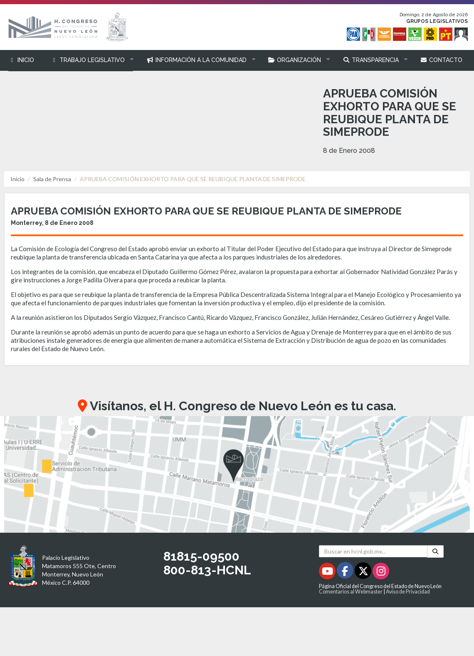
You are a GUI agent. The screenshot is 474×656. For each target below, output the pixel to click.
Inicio (17, 178)
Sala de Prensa (52, 178)
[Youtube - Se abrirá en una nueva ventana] (328, 572)
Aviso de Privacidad (408, 592)
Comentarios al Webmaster (351, 592)
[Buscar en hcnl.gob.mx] (373, 551)
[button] (90, 60)
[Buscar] (435, 551)
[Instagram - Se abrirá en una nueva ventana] (381, 572)
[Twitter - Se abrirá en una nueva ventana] (364, 572)
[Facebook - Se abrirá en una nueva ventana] (346, 572)
